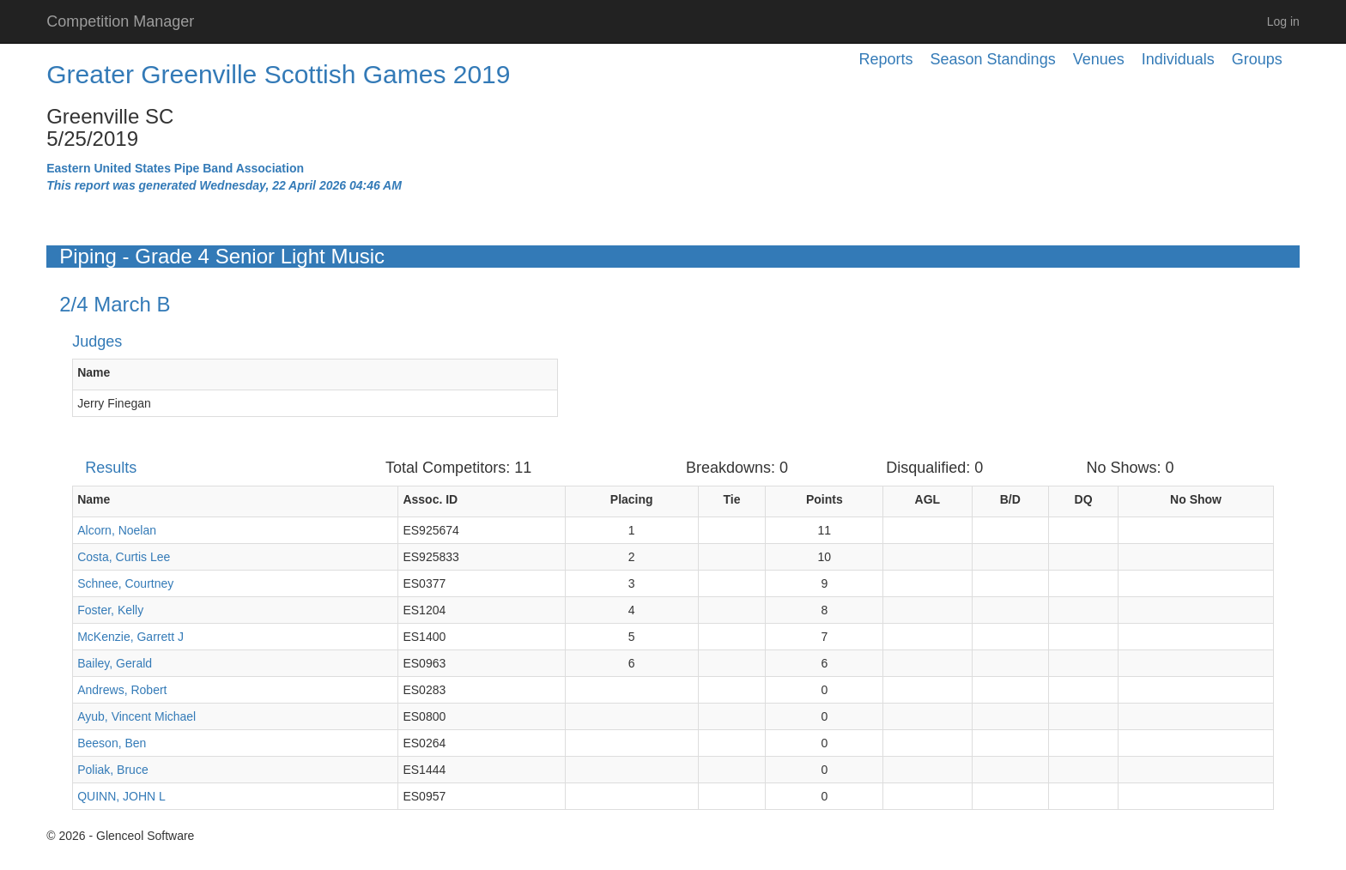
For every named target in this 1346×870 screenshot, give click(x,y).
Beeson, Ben (111, 743)
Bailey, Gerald (114, 663)
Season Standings (993, 59)
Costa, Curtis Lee (123, 557)
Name (93, 372)
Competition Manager (120, 21)
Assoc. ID (430, 499)
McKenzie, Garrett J (130, 636)
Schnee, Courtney (125, 583)
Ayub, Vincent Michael (136, 716)
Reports (886, 59)
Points (824, 499)
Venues (1099, 59)
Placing (631, 499)
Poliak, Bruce (112, 769)
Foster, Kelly (110, 610)
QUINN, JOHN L (121, 796)
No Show (1196, 499)
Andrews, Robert (122, 690)
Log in (1283, 21)
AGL (928, 499)
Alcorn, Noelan (116, 530)
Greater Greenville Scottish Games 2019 (278, 74)
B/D (1010, 499)
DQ (1084, 499)
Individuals (1178, 59)
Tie (732, 499)
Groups (1257, 59)
